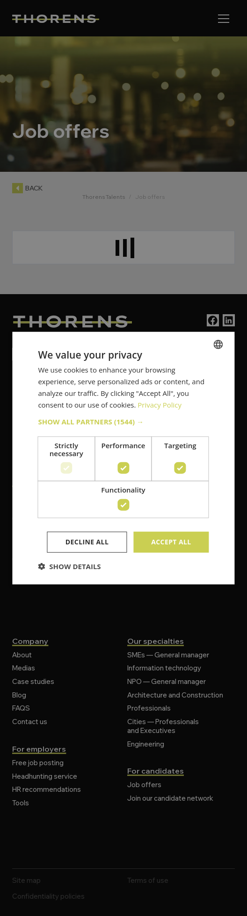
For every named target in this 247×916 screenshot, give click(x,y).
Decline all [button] (87, 541)
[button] (123, 421)
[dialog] (123, 458)
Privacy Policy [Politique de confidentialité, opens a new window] (160, 404)
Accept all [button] (171, 541)
